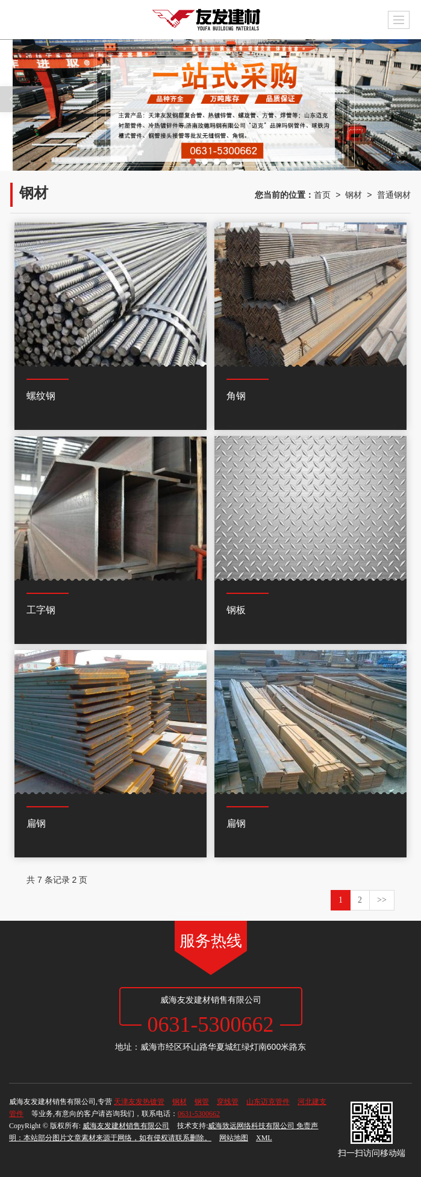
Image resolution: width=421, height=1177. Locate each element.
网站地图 (233, 1138)
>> (382, 899)
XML (264, 1138)
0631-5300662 (199, 1113)
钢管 (202, 1101)
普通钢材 (394, 195)
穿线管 (228, 1101)
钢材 (353, 195)
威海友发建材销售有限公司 (126, 1126)
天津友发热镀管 (139, 1101)
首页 (322, 195)
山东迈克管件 (268, 1101)
